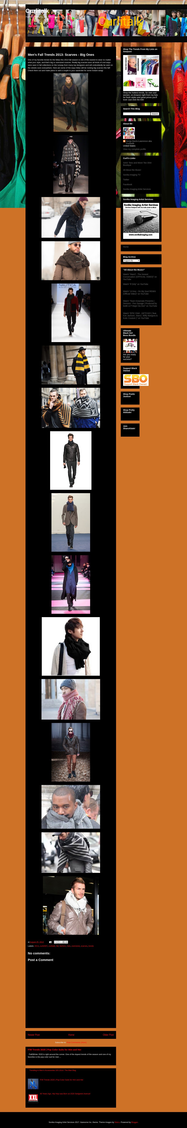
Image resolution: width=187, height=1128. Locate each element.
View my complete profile (134, 149)
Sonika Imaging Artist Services (137, 189)
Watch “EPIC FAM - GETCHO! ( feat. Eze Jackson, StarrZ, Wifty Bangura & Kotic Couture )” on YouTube (140, 315)
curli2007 (44, 946)
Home (71, 1035)
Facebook (127, 184)
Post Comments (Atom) (76, 1042)
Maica (117, 1122)
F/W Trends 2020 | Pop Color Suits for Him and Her (54, 1049)
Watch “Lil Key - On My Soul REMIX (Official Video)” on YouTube (139, 292)
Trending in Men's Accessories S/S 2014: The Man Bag (52, 1070)
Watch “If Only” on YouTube (135, 284)
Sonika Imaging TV (131, 175)
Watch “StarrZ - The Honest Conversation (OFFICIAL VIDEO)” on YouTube (140, 276)
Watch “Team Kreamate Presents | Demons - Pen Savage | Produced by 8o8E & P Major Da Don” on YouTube (140, 303)
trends (91, 946)
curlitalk (52, 946)
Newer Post (34, 1035)
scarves (84, 946)
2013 (37, 946)
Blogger (134, 1122)
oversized (76, 946)
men (68, 946)
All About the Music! (132, 170)
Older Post (108, 1035)
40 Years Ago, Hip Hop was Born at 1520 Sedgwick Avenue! (65, 1094)
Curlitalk (37, 11)
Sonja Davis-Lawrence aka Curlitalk (139, 142)
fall (57, 946)
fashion (63, 946)
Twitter (126, 179)
